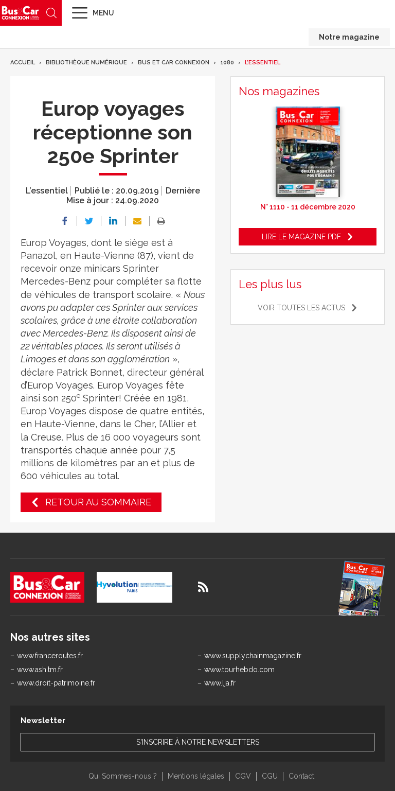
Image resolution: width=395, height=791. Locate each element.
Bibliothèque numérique (86, 62)
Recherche (51, 13)
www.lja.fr (220, 683)
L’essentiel (262, 62)
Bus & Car (20, 12)
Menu (103, 13)
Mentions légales (196, 776)
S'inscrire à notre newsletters (197, 742)
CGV (243, 776)
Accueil (22, 62)
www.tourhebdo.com (239, 669)
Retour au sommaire (98, 502)
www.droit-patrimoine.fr (56, 683)
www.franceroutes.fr (50, 656)
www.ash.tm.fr (40, 669)
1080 (227, 62)
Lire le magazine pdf (301, 237)
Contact (301, 776)
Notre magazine (349, 37)
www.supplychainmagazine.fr (252, 656)
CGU (270, 776)
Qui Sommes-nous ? (122, 776)
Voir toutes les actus (301, 308)
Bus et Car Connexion (173, 62)
